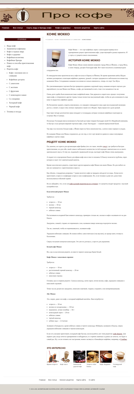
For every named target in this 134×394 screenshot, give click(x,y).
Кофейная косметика (15, 57)
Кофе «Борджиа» (105, 364)
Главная (5, 28)
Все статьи (18, 28)
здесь (105, 146)
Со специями (14, 99)
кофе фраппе (117, 334)
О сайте (92, 380)
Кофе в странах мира (15, 52)
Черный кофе (14, 107)
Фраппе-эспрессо (52, 364)
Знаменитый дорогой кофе (77, 365)
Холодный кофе (15, 103)
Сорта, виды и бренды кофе (40, 28)
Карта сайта (102, 28)
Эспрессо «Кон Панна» (91, 365)
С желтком (13, 87)
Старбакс (123, 339)
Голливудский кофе (119, 364)
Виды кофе (11, 46)
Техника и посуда (14, 112)
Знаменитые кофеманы (16, 49)
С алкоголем (14, 83)
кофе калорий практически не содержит (83, 184)
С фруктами (14, 91)
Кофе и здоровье (64, 28)
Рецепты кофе (12, 69)
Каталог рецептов (85, 28)
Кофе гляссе (63, 364)
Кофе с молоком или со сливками (67, 39)
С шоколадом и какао (17, 95)
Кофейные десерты (17, 80)
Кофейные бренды (14, 60)
